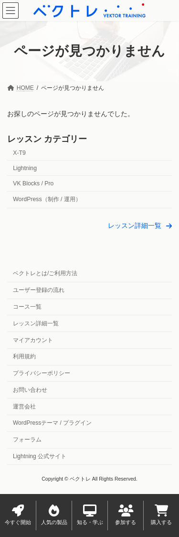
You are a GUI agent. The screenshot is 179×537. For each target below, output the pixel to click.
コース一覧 (27, 306)
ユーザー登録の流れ (38, 290)
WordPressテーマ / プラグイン (52, 423)
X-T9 (19, 153)
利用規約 (24, 357)
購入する (161, 515)
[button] (140, 225)
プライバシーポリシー (41, 373)
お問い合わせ (30, 390)
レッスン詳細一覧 (36, 323)
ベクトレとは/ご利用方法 (45, 273)
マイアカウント (33, 340)
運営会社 (24, 406)
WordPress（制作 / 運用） (47, 199)
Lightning (25, 168)
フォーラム (27, 440)
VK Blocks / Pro (33, 183)
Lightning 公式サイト (39, 456)
